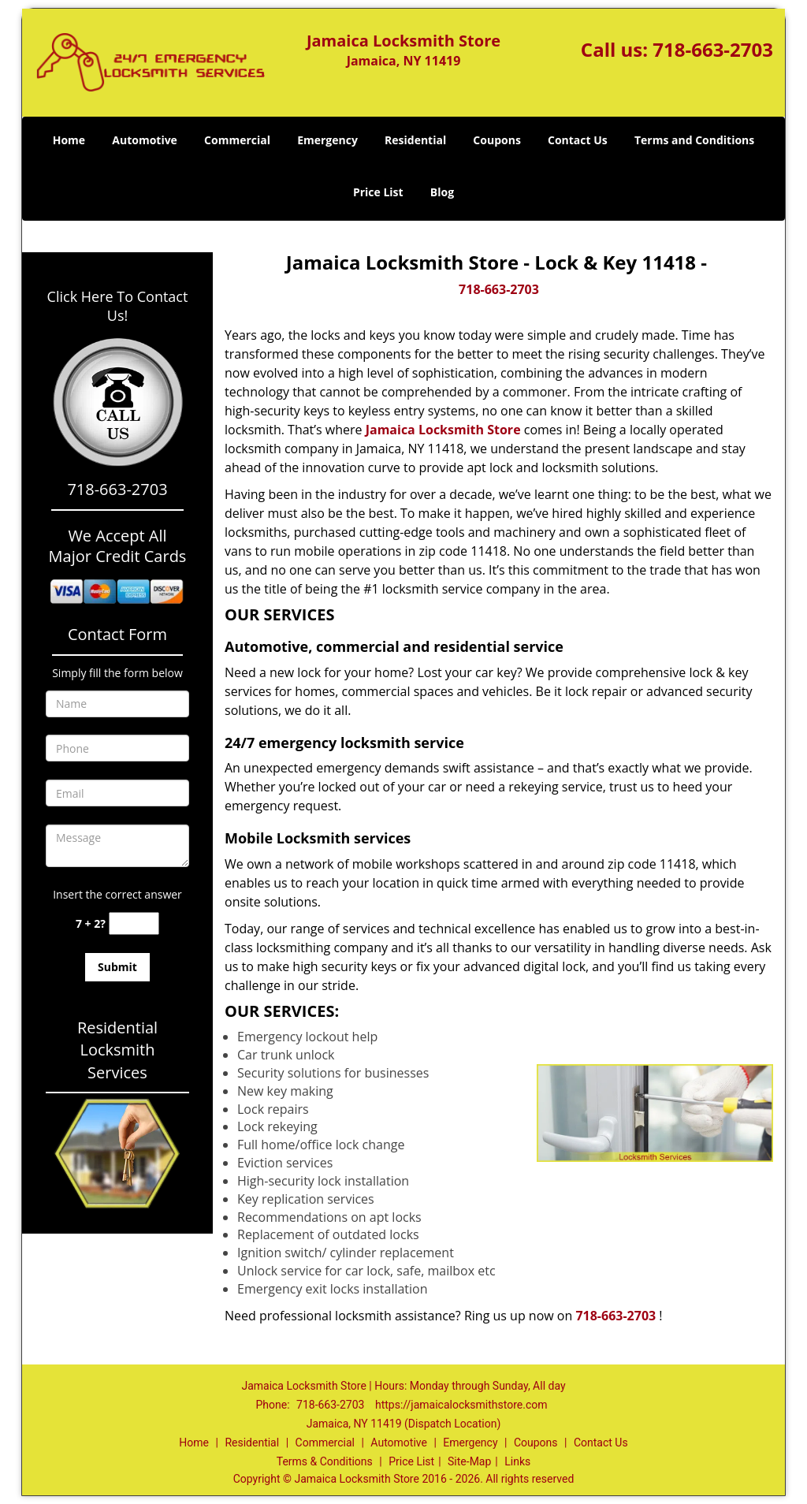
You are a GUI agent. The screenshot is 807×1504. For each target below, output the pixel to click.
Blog (442, 191)
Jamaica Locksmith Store (443, 429)
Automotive (144, 139)
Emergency (327, 139)
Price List (378, 191)
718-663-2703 (713, 49)
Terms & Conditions (325, 1461)
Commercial (237, 139)
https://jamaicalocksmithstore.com (461, 1404)
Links (517, 1461)
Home (69, 139)
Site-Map (469, 1461)
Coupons (496, 139)
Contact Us (578, 139)
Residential (415, 139)
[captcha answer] (134, 923)
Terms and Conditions (694, 139)
